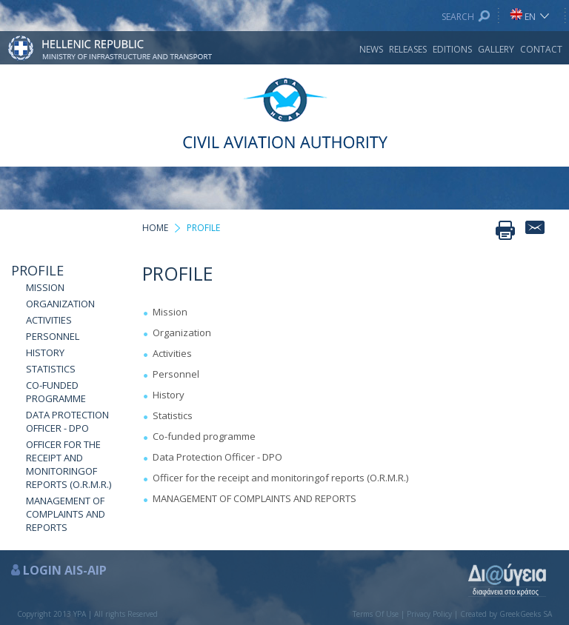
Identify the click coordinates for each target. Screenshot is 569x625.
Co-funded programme (204, 436)
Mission (170, 311)
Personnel (176, 374)
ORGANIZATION (60, 303)
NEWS (371, 49)
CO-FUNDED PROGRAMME (56, 391)
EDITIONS (452, 49)
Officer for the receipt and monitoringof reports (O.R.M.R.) (280, 477)
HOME (155, 227)
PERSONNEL (52, 336)
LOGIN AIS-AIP (65, 570)
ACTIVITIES (49, 320)
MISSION (45, 287)
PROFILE (37, 270)
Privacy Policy (429, 614)
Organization (182, 332)
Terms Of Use (376, 614)
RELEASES (408, 49)
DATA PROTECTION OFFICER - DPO (67, 421)
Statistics (173, 415)
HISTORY (45, 352)
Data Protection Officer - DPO (217, 457)
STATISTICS (51, 368)
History (168, 394)
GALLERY (496, 49)
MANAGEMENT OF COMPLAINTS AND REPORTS (65, 514)
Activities (172, 353)
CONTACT (541, 49)
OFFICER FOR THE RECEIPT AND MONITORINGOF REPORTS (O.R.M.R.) (68, 464)
